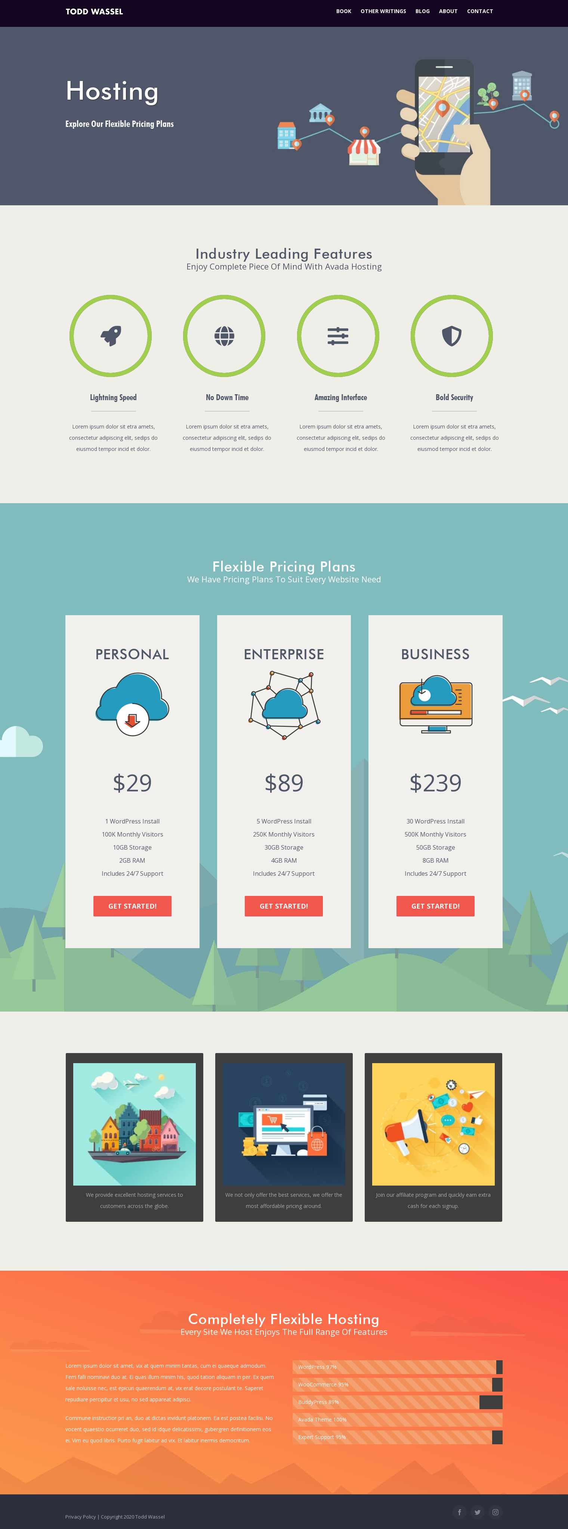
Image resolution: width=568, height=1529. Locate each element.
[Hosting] (284, 102)
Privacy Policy (80, 1516)
